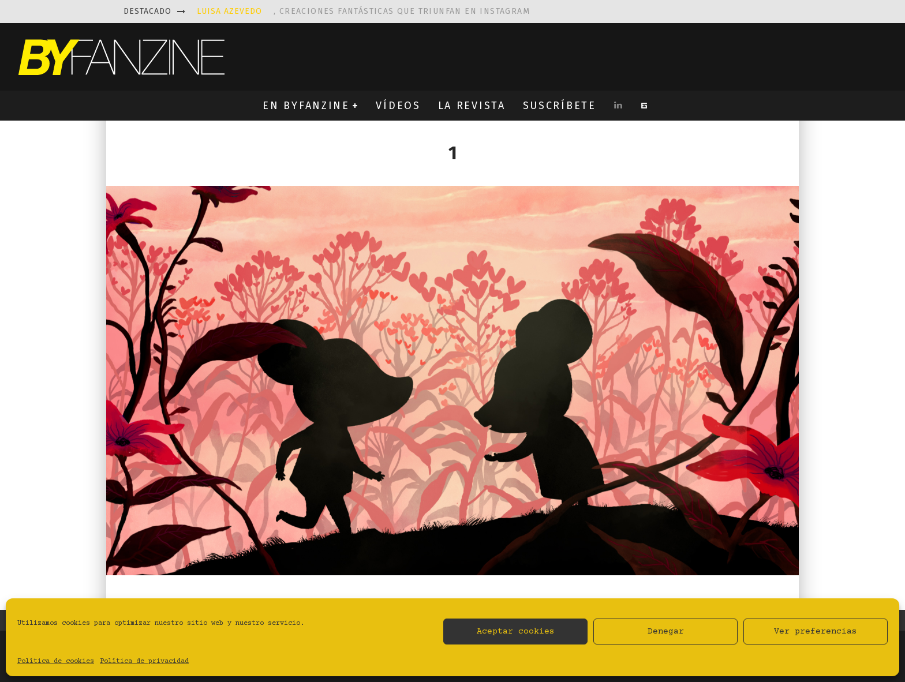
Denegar (666, 631)
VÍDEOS (398, 105)
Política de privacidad (144, 661)
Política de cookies (55, 661)
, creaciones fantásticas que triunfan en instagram (363, 11)
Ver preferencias (815, 631)
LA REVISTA (472, 105)
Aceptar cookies (516, 631)
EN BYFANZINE (306, 105)
